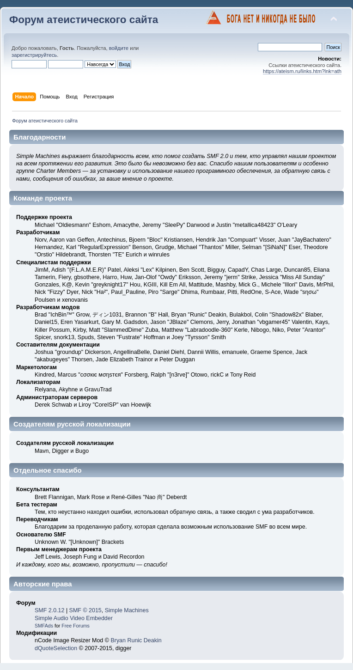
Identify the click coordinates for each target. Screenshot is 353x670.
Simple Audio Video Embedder (74, 618)
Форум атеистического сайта (83, 19)
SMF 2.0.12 (49, 610)
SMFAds (44, 625)
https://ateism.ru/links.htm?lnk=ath (302, 71)
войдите (118, 48)
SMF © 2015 (85, 610)
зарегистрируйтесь (34, 55)
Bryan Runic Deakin (135, 640)
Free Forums (75, 625)
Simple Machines (127, 610)
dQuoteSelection (56, 648)
